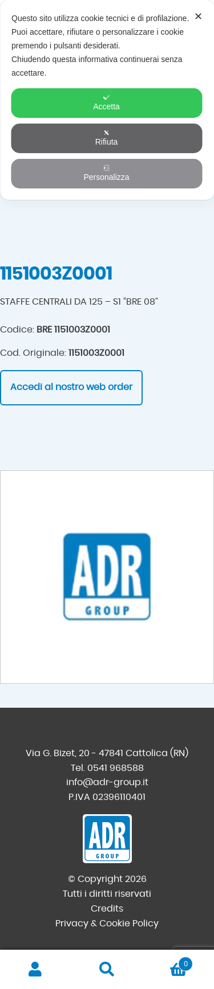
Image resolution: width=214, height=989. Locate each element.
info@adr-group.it (107, 782)
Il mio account (35, 969)
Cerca (107, 969)
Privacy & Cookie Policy (107, 923)
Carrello (168, 962)
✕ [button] (198, 16)
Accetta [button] (106, 102)
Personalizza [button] (106, 173)
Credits (107, 908)
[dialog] (107, 100)
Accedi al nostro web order (71, 387)
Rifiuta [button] (106, 137)
